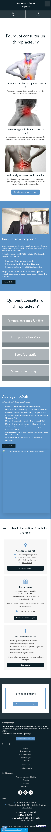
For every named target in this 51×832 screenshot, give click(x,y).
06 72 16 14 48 (27, 563)
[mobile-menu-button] (47, 3)
